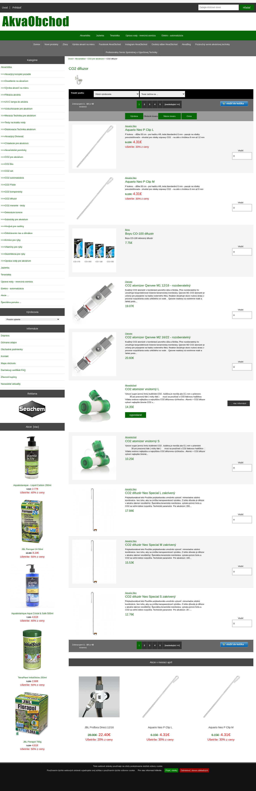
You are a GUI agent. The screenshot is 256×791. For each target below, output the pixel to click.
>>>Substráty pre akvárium (14, 219)
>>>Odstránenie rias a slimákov (17, 233)
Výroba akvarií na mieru (83, 44)
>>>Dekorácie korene (11, 212)
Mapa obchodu (8, 363)
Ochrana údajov (9, 342)
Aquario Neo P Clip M (140, 181)
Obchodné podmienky (12, 349)
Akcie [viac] (32, 426)
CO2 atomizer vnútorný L (142, 389)
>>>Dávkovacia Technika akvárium (18, 129)
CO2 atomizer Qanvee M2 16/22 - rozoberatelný (157, 337)
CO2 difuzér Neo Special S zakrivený (150, 596)
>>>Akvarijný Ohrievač (12, 136)
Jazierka (100, 35)
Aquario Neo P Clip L (139, 130)
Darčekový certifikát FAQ (13, 370)
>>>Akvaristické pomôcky (13, 150)
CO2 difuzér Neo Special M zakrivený (150, 544)
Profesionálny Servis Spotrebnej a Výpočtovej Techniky (131, 52)
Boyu (127, 229)
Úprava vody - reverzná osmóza (141, 35)
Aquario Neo (130, 126)
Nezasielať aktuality (10, 384)
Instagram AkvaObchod (136, 44)
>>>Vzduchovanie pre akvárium (17, 108)
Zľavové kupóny (9, 377)
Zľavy (65, 44)
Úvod (5, 7)
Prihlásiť (17, 7)
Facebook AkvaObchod (110, 44)
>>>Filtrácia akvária (11, 94)
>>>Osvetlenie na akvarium (14, 81)
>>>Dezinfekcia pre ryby (13, 254)
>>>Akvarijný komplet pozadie (16, 74)
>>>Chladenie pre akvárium (15, 143)
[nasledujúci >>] (172, 104)
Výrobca (134, 116)
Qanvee (128, 281)
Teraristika (115, 35)
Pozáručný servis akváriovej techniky (212, 44)
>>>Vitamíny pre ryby (11, 247)
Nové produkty (51, 44)
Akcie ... (5, 295)
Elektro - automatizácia (172, 35)
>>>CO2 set (7, 171)
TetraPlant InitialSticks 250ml (32, 653)
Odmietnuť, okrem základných (194, 770)
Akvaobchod (130, 385)
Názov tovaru (169, 116)
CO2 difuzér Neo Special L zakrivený (150, 493)
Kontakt (4, 356)
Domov (36, 44)
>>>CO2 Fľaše (8, 184)
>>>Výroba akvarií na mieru (15, 88)
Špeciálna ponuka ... (11, 302)
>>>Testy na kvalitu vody (13, 122)
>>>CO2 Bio (7, 164)
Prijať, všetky (171, 770)
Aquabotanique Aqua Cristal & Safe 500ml (32, 589)
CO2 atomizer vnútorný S (142, 441)
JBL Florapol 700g (32, 717)
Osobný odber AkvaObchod (164, 44)
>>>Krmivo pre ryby (11, 240)
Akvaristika (80, 58)
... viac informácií (238, 403)
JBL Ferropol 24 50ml (32, 525)
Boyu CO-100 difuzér (139, 233)
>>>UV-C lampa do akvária (14, 101)
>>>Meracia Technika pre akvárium (18, 115)
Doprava (5, 335)
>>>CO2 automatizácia (12, 177)
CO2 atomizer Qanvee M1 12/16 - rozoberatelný (157, 285)
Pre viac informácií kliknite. (150, 770)
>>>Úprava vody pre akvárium (16, 260)
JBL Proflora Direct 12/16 (99, 727)
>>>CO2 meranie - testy (13, 205)
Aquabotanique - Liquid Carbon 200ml (32, 460)
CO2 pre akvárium (95, 58)
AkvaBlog (186, 44)
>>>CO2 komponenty (11, 191)
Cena (189, 116)
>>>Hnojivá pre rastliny (12, 226)
